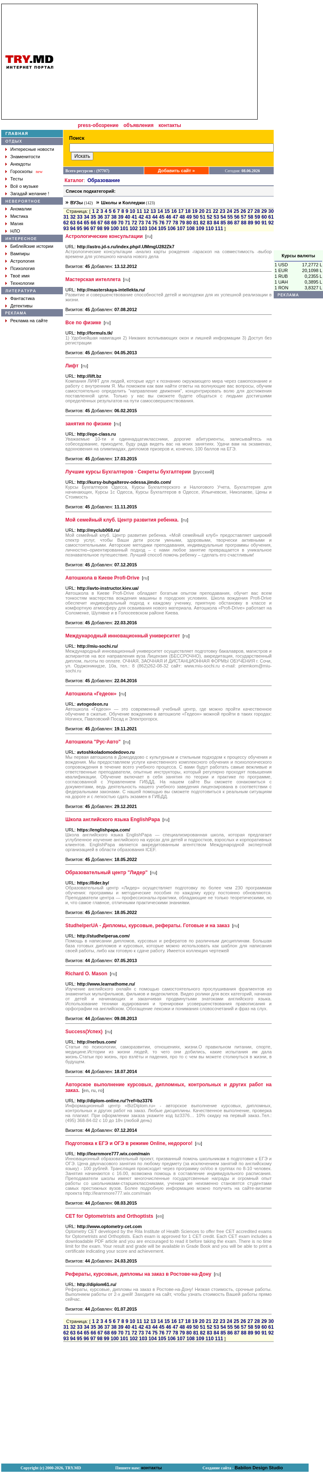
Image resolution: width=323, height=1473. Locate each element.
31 (66, 217)
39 (120, 217)
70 (120, 223)
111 (219, 228)
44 (154, 217)
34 (86, 217)
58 (250, 217)
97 (93, 228)
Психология (22, 268)
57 (243, 217)
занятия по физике (88, 424)
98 (99, 228)
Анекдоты (20, 164)
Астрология (22, 261)
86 (230, 223)
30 (271, 211)
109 (200, 228)
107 (181, 228)
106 (172, 228)
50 (195, 217)
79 (182, 223)
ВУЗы (76, 202)
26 (243, 211)
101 (124, 228)
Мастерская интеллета (92, 279)
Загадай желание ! (29, 193)
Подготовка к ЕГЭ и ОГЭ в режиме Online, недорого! (129, 1143)
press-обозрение (98, 125)
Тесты (16, 178)
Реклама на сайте (29, 320)
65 (86, 223)
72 (134, 223)
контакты (170, 125)
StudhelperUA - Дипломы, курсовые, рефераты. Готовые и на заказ (147, 925)
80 (188, 223)
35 (93, 217)
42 (141, 217)
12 (146, 211)
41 (134, 217)
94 (72, 228)
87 (237, 223)
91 (264, 223)
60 (264, 217)
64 (79, 223)
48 (182, 217)
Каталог (74, 180)
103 (143, 228)
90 (257, 223)
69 (113, 223)
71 (127, 223)
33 (79, 217)
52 (209, 217)
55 (230, 217)
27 (250, 211)
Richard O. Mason (86, 974)
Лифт (71, 366)
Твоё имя (20, 275)
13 (153, 211)
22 (215, 211)
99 (106, 228)
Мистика (19, 216)
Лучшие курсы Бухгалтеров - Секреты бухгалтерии (128, 472)
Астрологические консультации (104, 236)
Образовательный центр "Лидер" (106, 872)
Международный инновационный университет (122, 636)
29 (264, 211)
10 (132, 211)
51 (202, 217)
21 (208, 211)
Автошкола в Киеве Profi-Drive (102, 578)
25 (236, 211)
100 (115, 228)
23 (222, 211)
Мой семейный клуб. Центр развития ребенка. (122, 520)
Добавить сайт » (176, 170)
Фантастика (22, 298)
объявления (138, 125)
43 (148, 217)
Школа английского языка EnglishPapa (112, 819)
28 (257, 211)
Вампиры (20, 253)
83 (209, 223)
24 (229, 211)
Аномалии (21, 208)
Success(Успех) (84, 1031)
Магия (16, 223)
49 (188, 217)
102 (133, 228)
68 (107, 223)
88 (243, 223)
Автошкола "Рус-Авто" (93, 742)
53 (216, 217)
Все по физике (83, 323)
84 (216, 223)
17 (181, 211)
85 (223, 223)
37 (107, 217)
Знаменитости (25, 156)
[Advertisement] (298, 127)
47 (175, 217)
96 (86, 228)
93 (66, 228)
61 (271, 217)
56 (237, 217)
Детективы (21, 305)
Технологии (22, 283)
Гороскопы (21, 171)
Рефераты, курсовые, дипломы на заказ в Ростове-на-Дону (138, 1274)
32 (73, 217)
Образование (104, 180)
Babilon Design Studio (259, 1467)
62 (66, 223)
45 (161, 217)
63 (73, 223)
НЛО (15, 231)
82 (202, 223)
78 (175, 223)
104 (152, 228)
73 (141, 223)
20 (201, 211)
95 (79, 228)
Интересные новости (32, 149)
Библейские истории (31, 246)
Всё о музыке (24, 186)
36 (100, 217)
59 (257, 217)
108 (191, 228)
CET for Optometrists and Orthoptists (109, 1216)
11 (139, 211)
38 (113, 217)
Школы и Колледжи (123, 202)
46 (168, 217)
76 (161, 223)
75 (154, 223)
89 (250, 223)
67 (100, 223)
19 (194, 211)
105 (162, 228)
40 (127, 217)
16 (174, 211)
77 (168, 223)
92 (271, 223)
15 (167, 211)
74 (148, 223)
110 (209, 228)
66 (93, 223)
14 (160, 211)
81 (195, 223)
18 (187, 211)
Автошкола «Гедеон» (91, 694)
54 (223, 217)
